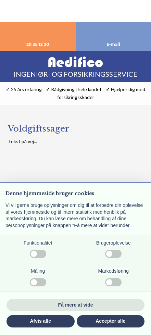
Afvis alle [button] (40, 321)
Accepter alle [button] (110, 321)
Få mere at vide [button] (75, 305)
